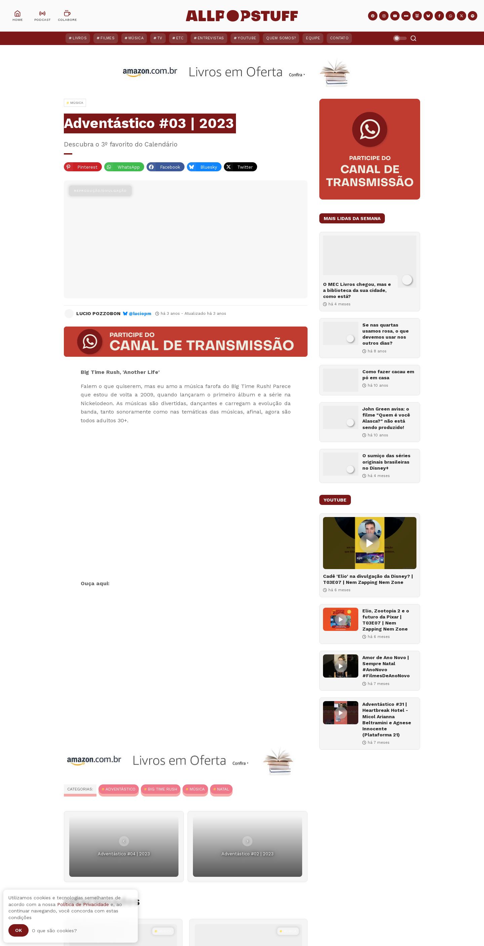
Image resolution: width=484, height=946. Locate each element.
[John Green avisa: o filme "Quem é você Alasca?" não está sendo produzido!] (340, 417)
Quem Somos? (281, 38)
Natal (223, 789)
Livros (80, 38)
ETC (180, 38)
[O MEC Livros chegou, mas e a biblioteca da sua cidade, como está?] (369, 261)
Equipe (313, 38)
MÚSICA (197, 789)
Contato (339, 38)
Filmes (107, 38)
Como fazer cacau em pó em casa (388, 374)
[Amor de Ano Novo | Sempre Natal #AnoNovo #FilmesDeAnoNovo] (340, 666)
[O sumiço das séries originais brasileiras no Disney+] (340, 464)
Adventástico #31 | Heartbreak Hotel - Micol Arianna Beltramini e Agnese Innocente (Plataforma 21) (386, 719)
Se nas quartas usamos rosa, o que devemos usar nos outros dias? (385, 334)
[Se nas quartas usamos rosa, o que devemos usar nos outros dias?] (340, 333)
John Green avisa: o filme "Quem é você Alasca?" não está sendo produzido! (386, 418)
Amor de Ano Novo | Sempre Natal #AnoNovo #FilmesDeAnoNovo (386, 667)
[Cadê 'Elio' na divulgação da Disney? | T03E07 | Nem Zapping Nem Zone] (369, 543)
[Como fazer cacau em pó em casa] (340, 380)
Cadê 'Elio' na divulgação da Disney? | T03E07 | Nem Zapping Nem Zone (368, 579)
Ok (18, 930)
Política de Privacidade (83, 904)
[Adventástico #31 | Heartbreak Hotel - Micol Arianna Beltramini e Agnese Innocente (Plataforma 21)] (340, 712)
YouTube (247, 38)
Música (136, 38)
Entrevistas (211, 38)
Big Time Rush (162, 789)
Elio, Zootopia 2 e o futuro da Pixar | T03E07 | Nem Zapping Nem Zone (385, 620)
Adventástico (120, 789)
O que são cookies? (54, 930)
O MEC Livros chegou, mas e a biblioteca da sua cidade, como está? (357, 290)
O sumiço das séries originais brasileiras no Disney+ (386, 461)
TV (159, 38)
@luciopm (140, 313)
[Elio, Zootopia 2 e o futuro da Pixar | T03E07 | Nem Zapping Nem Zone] (340, 619)
